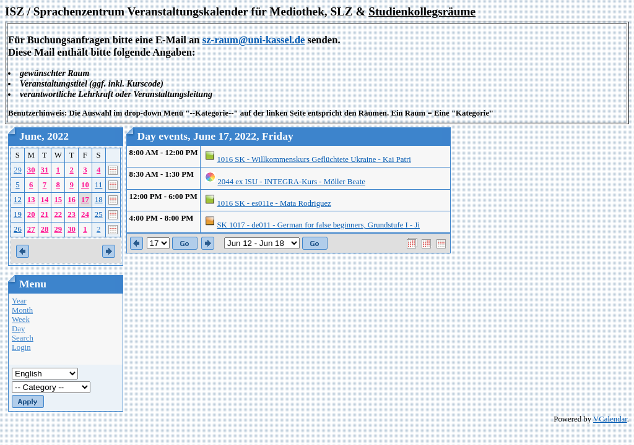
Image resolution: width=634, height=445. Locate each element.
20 (31, 214)
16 (71, 199)
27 (31, 229)
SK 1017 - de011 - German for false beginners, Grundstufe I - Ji (318, 225)
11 (98, 184)
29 (18, 170)
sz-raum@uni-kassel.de (253, 40)
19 (18, 214)
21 (45, 214)
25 (99, 214)
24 (85, 214)
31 (45, 170)
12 (18, 199)
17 (85, 199)
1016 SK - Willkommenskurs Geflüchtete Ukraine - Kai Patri (313, 159)
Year (19, 301)
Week (21, 319)
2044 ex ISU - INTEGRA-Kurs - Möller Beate (291, 181)
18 (99, 199)
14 (45, 199)
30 (31, 170)
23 (71, 214)
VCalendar (610, 419)
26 (18, 229)
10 (85, 184)
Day (18, 328)
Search (22, 338)
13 (31, 199)
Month (22, 310)
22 (58, 214)
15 (58, 199)
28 (45, 229)
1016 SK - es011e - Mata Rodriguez (274, 203)
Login (21, 347)
